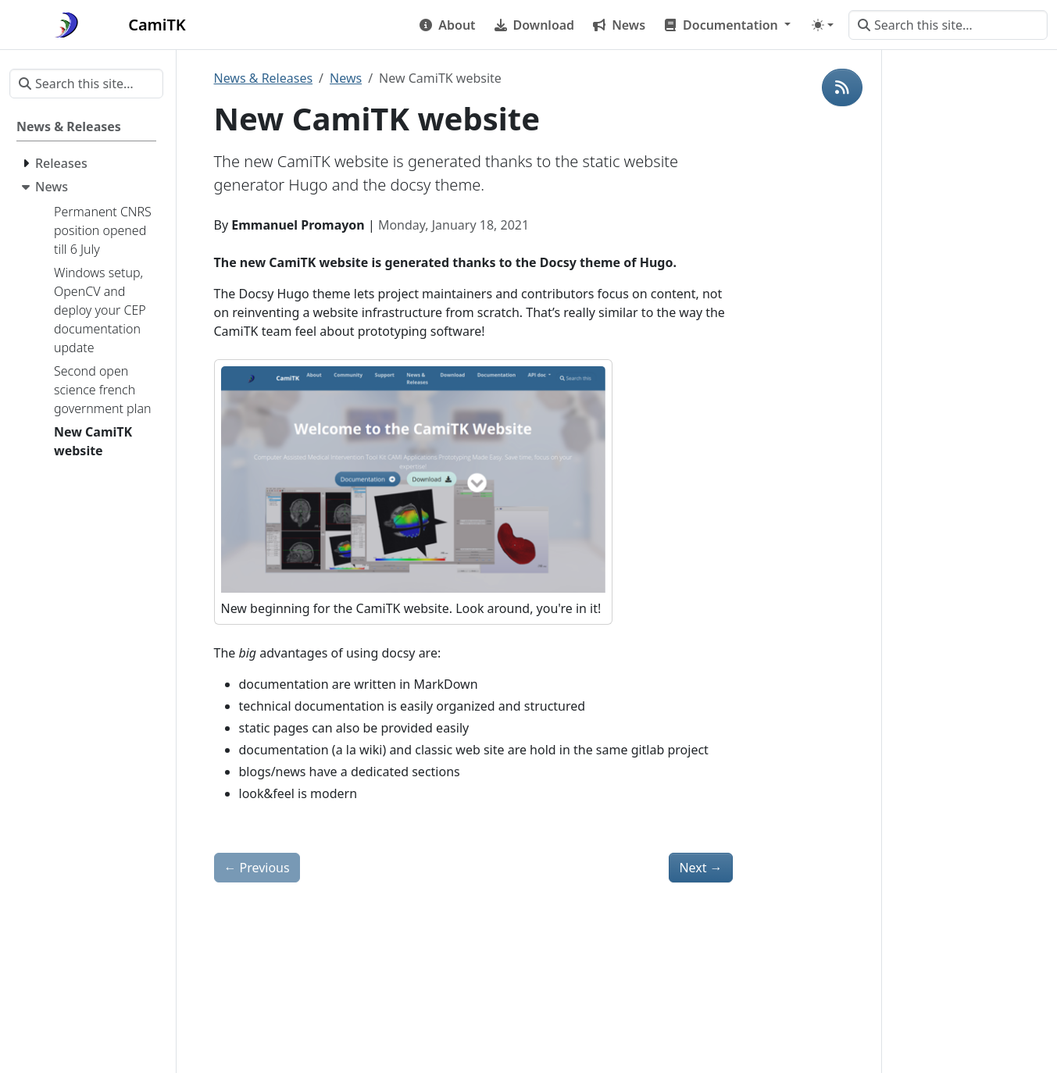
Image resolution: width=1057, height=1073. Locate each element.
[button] (727, 25)
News (346, 78)
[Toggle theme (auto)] (822, 25)
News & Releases (263, 78)
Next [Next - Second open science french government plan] (700, 867)
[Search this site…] (948, 25)
